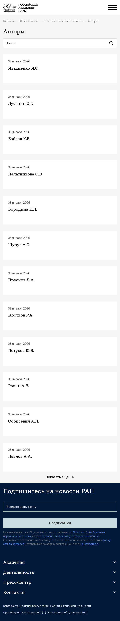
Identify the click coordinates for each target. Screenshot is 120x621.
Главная (8, 21)
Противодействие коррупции (21, 612)
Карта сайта (10, 606)
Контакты (13, 592)
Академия (14, 562)
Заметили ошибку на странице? (64, 613)
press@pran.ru (90, 543)
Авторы (93, 21)
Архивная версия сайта (34, 606)
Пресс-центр (17, 582)
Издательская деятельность (63, 21)
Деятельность (29, 21)
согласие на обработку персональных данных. (71, 536)
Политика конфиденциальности (70, 606)
